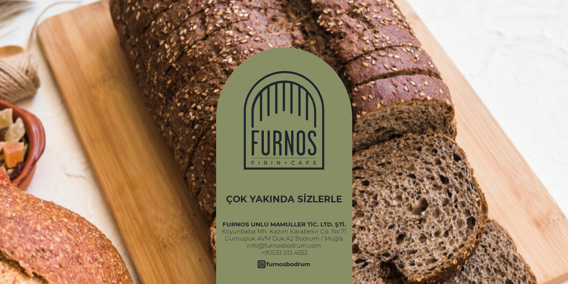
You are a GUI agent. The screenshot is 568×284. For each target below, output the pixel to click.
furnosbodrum (288, 264)
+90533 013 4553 (284, 252)
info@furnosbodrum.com (284, 245)
